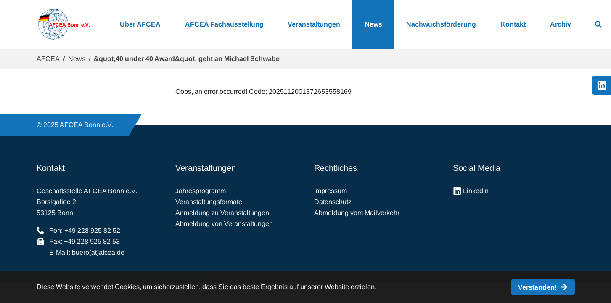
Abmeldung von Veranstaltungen (224, 223)
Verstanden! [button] (537, 287)
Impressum (330, 190)
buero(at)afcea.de (98, 252)
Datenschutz (333, 201)
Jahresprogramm (200, 190)
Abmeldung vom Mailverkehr (356, 212)
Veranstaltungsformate (208, 201)
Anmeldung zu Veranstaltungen (222, 212)
